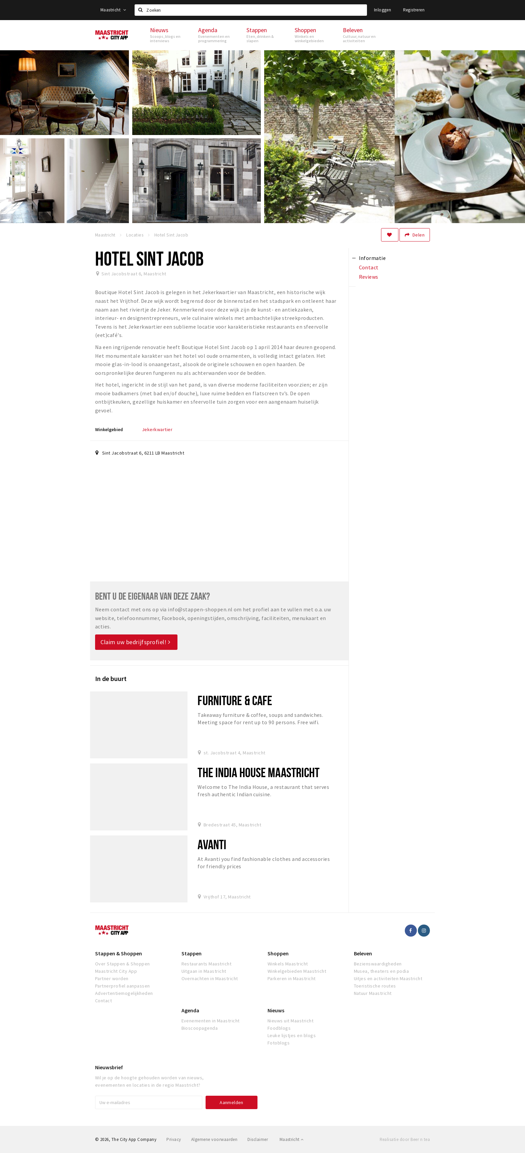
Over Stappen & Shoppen (122, 964)
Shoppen (278, 953)
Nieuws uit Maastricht (290, 1021)
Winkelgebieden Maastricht (297, 971)
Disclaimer (257, 1139)
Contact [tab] (369, 267)
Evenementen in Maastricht (210, 1021)
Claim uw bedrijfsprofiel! (135, 642)
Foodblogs (279, 1028)
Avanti (212, 844)
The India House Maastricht (258, 772)
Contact (103, 1001)
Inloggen (382, 10)
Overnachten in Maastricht (209, 978)
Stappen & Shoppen (118, 953)
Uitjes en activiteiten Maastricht (388, 978)
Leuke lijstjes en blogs (292, 1035)
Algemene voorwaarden (214, 1139)
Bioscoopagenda (199, 1028)
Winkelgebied (109, 429)
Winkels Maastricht (288, 964)
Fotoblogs (279, 1043)
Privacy (173, 1139)
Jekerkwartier (157, 429)
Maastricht (113, 10)
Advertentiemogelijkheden (124, 993)
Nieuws (276, 1010)
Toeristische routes (375, 986)
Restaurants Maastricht (206, 964)
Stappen (191, 953)
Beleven (363, 953)
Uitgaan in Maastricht (203, 971)
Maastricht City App (116, 971)
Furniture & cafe (235, 700)
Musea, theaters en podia (381, 971)
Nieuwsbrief (109, 1067)
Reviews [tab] (368, 276)
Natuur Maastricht (373, 993)
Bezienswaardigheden (378, 964)
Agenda (190, 1010)
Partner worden (112, 978)
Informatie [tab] (372, 258)
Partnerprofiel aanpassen (122, 986)
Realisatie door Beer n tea (405, 1139)
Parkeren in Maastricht (292, 978)
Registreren (414, 10)
